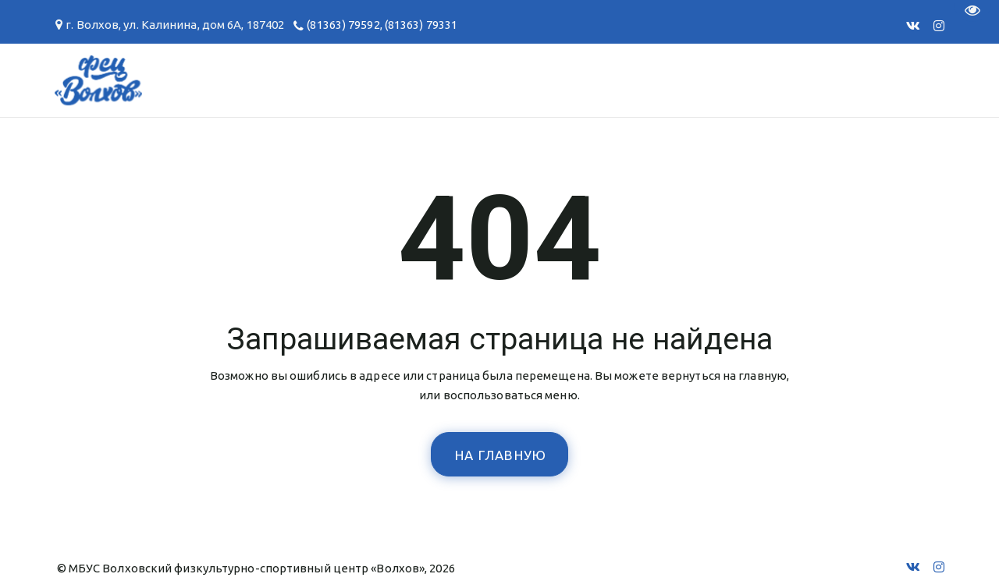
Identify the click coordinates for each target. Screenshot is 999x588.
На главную (501, 455)
